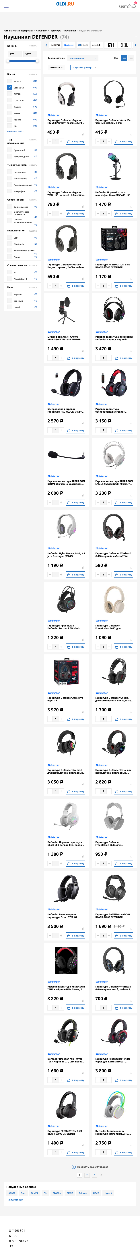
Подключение (22, 213)
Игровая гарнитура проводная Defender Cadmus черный (114, 321)
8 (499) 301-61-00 (17, 1216)
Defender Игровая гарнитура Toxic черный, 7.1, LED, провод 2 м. (65, 1043)
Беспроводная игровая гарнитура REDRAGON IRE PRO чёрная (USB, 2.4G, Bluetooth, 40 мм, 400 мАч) (65, 393)
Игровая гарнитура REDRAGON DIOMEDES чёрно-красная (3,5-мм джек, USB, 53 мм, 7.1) (66, 465)
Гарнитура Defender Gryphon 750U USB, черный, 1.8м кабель (66, 176)
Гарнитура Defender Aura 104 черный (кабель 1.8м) (112, 104)
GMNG (70, 1176)
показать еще (14, 114)
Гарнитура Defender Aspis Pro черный (65, 682)
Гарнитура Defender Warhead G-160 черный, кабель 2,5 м (113, 537)
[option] (55, 27)
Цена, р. (22, 28)
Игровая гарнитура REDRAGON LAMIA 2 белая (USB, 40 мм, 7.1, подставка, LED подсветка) (114, 465)
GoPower (83, 1176)
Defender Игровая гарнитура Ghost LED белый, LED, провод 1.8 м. (65, 826)
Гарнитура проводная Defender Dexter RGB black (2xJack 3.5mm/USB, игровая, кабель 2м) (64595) (64, 610)
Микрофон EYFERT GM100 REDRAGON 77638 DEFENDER (64, 321)
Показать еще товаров (92, 1149)
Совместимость (22, 248)
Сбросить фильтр (82, 50)
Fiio (45, 1176)
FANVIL (34, 1176)
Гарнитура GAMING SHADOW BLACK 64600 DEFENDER (112, 898)
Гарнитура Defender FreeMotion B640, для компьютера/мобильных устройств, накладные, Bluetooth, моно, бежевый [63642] (111, 610)
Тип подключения (22, 124)
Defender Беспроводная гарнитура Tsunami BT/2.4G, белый (112, 1115)
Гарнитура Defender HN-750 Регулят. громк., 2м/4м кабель (65, 249)
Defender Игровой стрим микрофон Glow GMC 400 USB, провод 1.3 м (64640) (113, 176)
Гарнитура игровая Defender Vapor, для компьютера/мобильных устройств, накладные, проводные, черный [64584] (112, 1043)
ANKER (12, 1176)
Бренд (22, 56)
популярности (77, 40)
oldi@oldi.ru (17, 1239)
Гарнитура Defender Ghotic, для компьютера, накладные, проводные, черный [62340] (113, 682)
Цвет (22, 270)
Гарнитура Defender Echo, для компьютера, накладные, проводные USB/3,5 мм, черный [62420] (113, 754)
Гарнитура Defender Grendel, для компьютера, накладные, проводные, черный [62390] (65, 754)
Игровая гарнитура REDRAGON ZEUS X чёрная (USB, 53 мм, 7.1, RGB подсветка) (66, 971)
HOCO (96, 1176)
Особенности (22, 182)
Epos (23, 1176)
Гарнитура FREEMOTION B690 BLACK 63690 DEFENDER (64, 1115)
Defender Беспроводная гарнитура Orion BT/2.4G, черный (62, 898)
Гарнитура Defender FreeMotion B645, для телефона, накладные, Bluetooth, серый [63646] (110, 826)
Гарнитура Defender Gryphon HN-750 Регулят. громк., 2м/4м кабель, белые (65, 104)
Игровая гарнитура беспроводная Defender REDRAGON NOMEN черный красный (112, 393)
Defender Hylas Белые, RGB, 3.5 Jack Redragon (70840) (66, 537)
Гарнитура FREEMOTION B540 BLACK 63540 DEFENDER (112, 249)
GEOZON (57, 1176)
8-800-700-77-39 (19, 1226)
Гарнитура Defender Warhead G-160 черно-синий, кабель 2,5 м (113, 971)
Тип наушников (22, 147)
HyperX (108, 1176)
